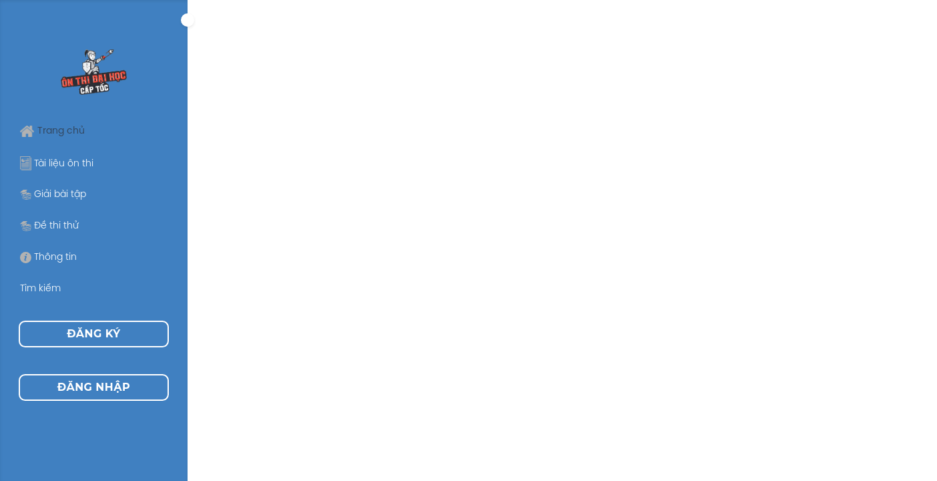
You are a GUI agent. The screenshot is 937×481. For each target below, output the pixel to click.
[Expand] (187, 20)
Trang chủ (52, 131)
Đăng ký (94, 333)
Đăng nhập (93, 387)
